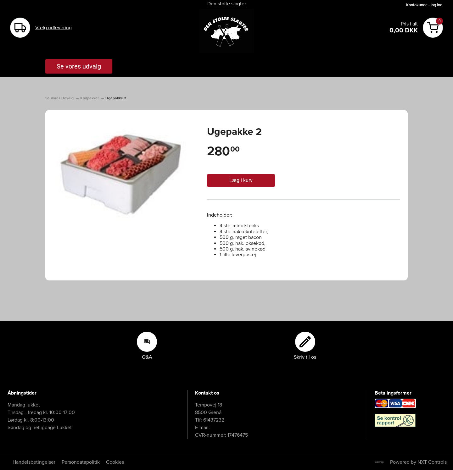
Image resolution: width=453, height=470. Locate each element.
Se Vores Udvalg (60, 98)
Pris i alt (409, 24)
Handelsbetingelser (34, 462)
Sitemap (379, 462)
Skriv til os (305, 346)
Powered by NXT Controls (418, 462)
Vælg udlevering (53, 27)
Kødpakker (90, 98)
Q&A (147, 346)
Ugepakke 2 (115, 98)
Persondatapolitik (81, 462)
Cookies (115, 462)
